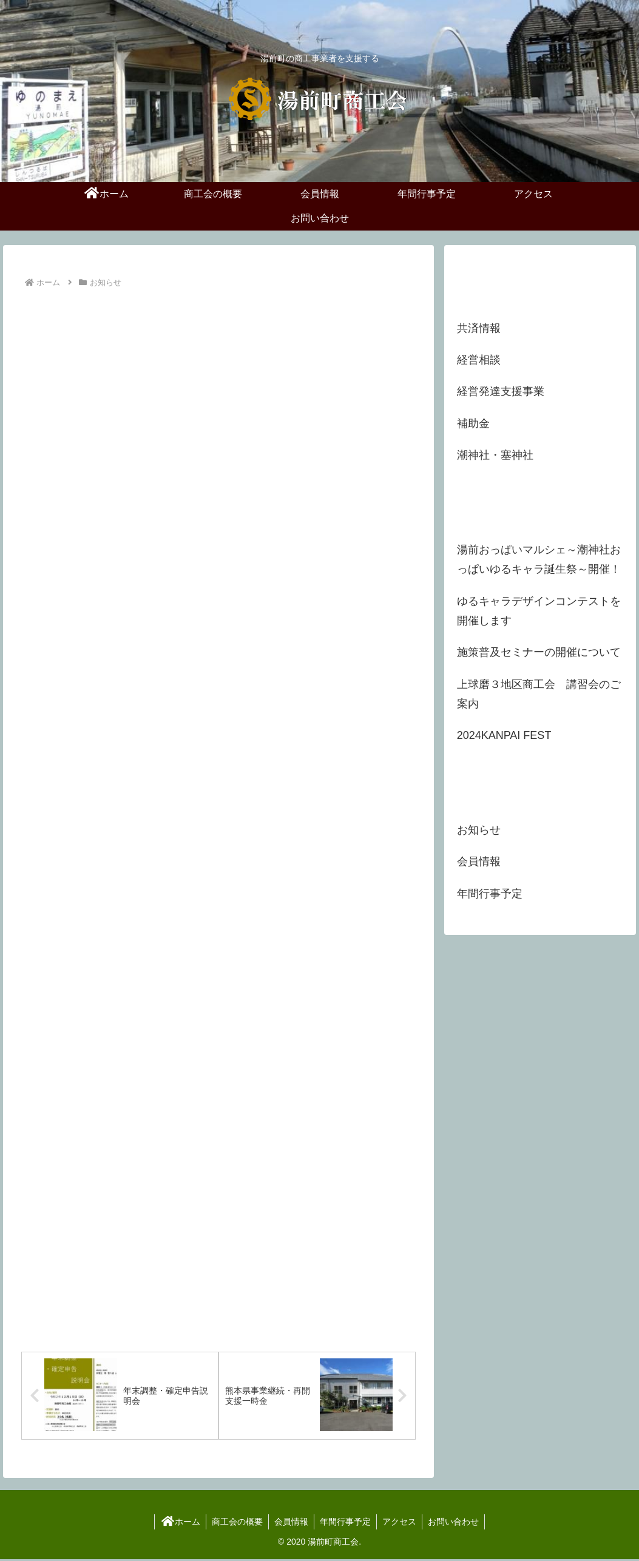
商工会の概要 (235, 1523)
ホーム (177, 1523)
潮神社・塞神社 (495, 455)
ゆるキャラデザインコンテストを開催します (539, 611)
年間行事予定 (345, 1523)
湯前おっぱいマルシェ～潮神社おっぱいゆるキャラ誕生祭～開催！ (539, 559)
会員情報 (291, 1523)
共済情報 (479, 328)
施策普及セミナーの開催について (539, 652)
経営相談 (479, 360)
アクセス (401, 1523)
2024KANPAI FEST (504, 735)
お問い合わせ (456, 1523)
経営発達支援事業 (500, 391)
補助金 (473, 423)
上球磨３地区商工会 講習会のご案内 (539, 694)
